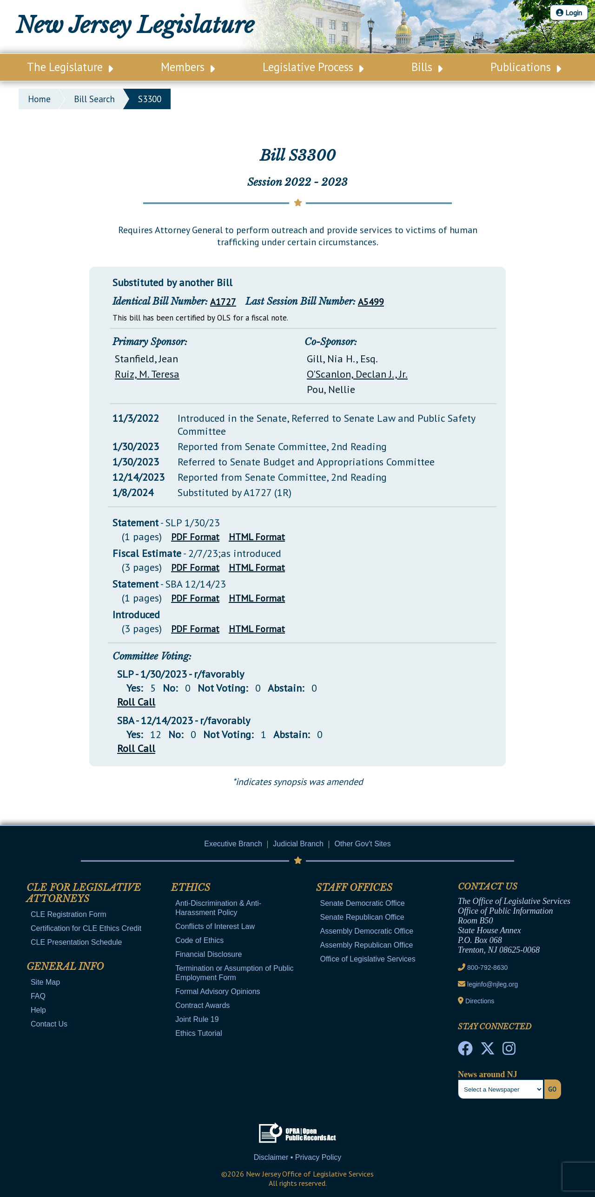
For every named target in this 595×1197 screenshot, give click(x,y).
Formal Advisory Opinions (217, 991)
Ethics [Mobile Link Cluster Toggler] (190, 887)
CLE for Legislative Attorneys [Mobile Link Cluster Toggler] (83, 893)
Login (569, 12)
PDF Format (195, 537)
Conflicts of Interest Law (215, 926)
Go (552, 1089)
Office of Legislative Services (368, 959)
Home (39, 99)
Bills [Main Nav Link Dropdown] (427, 66)
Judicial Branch (298, 844)
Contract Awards (202, 1005)
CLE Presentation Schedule (76, 942)
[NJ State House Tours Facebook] (465, 1051)
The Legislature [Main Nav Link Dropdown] (70, 66)
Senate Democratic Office (362, 903)
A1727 (223, 302)
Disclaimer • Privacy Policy (298, 1157)
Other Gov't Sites (362, 844)
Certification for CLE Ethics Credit (86, 928)
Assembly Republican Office (366, 945)
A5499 (371, 302)
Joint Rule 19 (196, 1019)
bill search (94, 99)
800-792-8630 (487, 967)
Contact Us (49, 1024)
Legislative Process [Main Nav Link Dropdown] (313, 66)
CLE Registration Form (68, 914)
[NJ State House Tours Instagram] (509, 1051)
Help (38, 1010)
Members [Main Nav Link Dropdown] (188, 66)
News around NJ (487, 1074)
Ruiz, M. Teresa (147, 373)
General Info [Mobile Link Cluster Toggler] (65, 966)
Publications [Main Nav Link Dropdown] (525, 66)
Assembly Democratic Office (367, 931)
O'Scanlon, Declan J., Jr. (357, 373)
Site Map (45, 982)
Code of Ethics (199, 940)
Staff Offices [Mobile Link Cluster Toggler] (354, 887)
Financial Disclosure (208, 954)
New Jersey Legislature (135, 25)
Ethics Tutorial (198, 1033)
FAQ (38, 996)
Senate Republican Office (362, 917)
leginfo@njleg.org (492, 984)
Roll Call (136, 701)
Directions (479, 1001)
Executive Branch (233, 844)
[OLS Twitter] (487, 1051)
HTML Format (257, 537)
